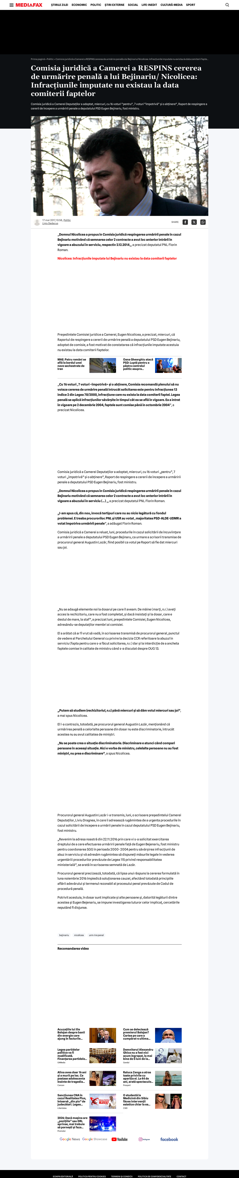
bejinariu (64, 935)
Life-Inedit (149, 5)
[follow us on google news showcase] (94, 1140)
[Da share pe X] (194, 222)
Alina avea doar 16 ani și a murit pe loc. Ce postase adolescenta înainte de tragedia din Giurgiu (71, 1077)
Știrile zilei (59, 5)
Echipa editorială (63, 1176)
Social (133, 5)
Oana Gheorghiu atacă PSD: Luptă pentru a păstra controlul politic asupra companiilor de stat (138, 364)
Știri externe (114, 5)
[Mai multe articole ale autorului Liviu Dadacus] (37, 222)
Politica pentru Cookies (92, 1176)
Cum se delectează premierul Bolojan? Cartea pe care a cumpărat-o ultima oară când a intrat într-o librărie (138, 1034)
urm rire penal (96, 935)
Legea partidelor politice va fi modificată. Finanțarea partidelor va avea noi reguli (71, 1054)
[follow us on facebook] (169, 1140)
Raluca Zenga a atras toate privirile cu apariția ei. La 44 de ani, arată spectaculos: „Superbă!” (138, 1077)
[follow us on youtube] (119, 1140)
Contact (181, 1176)
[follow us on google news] (69, 1140)
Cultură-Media (172, 5)
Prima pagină (38, 59)
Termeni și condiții (122, 1176)
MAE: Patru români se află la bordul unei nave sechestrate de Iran (71, 364)
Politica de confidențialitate (154, 1176)
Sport (190, 5)
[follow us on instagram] (144, 1140)
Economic (79, 5)
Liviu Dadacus (50, 223)
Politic (95, 5)
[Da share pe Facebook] (185, 222)
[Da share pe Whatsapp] (203, 222)
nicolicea (79, 935)
